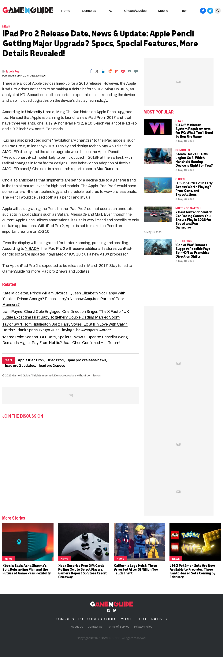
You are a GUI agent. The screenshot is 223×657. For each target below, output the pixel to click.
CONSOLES (182, 150)
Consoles (89, 11)
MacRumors (107, 169)
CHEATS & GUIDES (101, 619)
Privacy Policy (143, 626)
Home (65, 11)
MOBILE (126, 619)
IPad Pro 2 (56, 360)
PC (110, 11)
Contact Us (95, 626)
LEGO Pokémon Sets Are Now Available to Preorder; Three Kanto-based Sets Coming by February (192, 571)
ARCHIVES (159, 619)
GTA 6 (179, 121)
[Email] (129, 71)
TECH (141, 619)
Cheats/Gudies (135, 11)
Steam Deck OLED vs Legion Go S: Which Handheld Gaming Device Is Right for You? (194, 159)
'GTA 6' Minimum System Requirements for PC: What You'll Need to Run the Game (194, 130)
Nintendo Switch (188, 208)
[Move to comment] (136, 71)
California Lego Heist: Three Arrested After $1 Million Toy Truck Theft (136, 569)
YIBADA (32, 248)
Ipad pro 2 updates (20, 366)
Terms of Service (118, 626)
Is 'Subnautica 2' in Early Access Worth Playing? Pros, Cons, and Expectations (193, 188)
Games (180, 179)
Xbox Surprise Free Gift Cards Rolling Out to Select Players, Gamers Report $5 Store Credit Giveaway (82, 571)
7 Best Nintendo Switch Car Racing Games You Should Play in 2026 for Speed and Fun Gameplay (193, 219)
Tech (184, 11)
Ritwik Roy (13, 71)
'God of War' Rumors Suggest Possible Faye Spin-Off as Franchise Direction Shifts (192, 250)
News (6, 26)
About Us (77, 626)
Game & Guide (21, 375)
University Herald (39, 112)
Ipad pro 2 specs (52, 366)
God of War (183, 241)
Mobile (163, 11)
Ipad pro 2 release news (87, 360)
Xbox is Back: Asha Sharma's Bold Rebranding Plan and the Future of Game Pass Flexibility (26, 569)
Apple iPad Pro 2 (31, 360)
